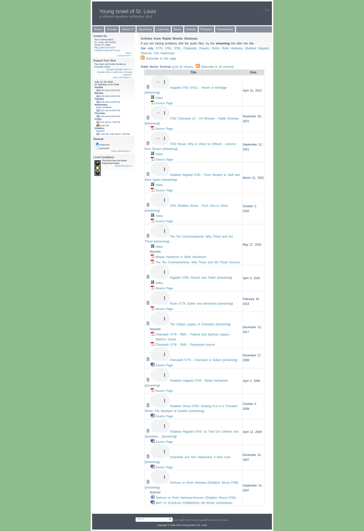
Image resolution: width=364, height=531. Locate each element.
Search (140, 518)
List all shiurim (183, 67)
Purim (215, 48)
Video (159, 98)
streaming (152, 92)
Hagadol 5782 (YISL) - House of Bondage (198, 87)
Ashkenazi (103, 144)
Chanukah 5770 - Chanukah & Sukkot (195, 360)
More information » (122, 77)
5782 (177, 48)
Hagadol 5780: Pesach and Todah (193, 277)
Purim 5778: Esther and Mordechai (193, 303)
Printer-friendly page (194, 520)
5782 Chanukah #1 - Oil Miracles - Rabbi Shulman (204, 118)
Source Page (164, 103)
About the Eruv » (123, 165)
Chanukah (190, 48)
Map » (129, 52)
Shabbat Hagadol (257, 48)
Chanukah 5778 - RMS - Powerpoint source (185, 344)
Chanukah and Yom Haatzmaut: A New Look (200, 457)
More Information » (121, 151)
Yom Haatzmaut (164, 53)
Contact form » (124, 55)
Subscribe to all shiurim (214, 67)
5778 (159, 48)
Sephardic (102, 148)
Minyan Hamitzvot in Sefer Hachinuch (181, 257)
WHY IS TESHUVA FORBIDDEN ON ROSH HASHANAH (194, 503)
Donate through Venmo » (119, 69)
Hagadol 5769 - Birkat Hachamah (199, 380)
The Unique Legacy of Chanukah (192, 324)
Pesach (204, 48)
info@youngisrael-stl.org (107, 50)
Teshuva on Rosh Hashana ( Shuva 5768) (204, 482)
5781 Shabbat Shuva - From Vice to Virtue (199, 205)
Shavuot (146, 53)
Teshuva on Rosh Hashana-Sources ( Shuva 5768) (196, 497)
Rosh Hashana (232, 48)
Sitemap (178, 520)
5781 (168, 48)
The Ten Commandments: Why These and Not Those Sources (198, 262)
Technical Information (217, 520)
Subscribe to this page (161, 58)
